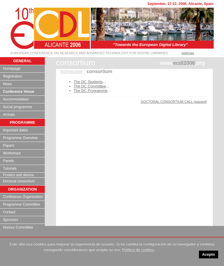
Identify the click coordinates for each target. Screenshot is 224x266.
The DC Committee (90, 86)
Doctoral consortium (19, 181)
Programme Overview (20, 138)
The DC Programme (91, 90)
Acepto (208, 254)
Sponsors (10, 220)
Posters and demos (18, 175)
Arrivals (9, 115)
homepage (71, 71)
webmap (188, 53)
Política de (138, 249)
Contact (9, 212)
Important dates (15, 130)
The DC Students (88, 82)
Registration (12, 76)
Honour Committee (18, 227)
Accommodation (16, 99)
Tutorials (10, 168)
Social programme (17, 107)
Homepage (11, 69)
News (7, 84)
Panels (8, 161)
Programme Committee (21, 204)
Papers (8, 145)
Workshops (12, 153)
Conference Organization (23, 197)
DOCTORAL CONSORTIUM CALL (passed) (174, 101)
